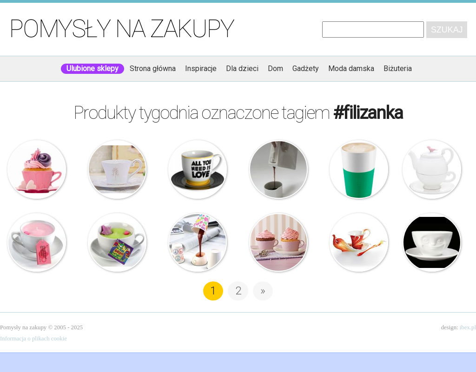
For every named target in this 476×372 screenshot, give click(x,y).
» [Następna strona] (262, 290)
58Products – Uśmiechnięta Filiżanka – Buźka (432, 242)
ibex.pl (468, 327)
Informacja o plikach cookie (33, 338)
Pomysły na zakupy (121, 28)
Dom (275, 68)
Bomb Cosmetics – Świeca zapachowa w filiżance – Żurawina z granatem (36, 242)
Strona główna (153, 68)
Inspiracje (201, 68)
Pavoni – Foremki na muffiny (36, 169)
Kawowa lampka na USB (197, 242)
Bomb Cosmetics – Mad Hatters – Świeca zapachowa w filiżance (117, 242)
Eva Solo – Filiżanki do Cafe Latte (359, 169)
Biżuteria (397, 68)
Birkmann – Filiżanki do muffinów (278, 242)
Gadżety (305, 68)
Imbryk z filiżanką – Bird (432, 169)
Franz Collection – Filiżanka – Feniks (359, 242)
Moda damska (351, 68)
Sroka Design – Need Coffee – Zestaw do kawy (278, 169)
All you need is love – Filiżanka (197, 169)
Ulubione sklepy (92, 68)
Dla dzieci (242, 68)
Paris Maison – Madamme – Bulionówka (117, 169)
